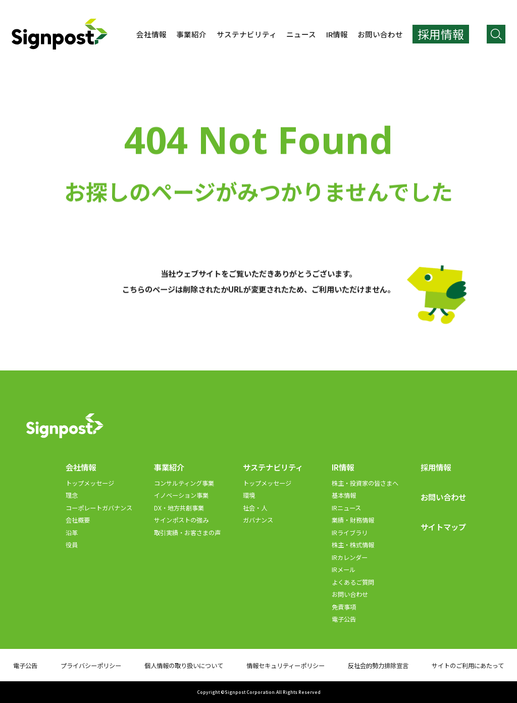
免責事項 (344, 607)
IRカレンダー (350, 557)
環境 (249, 495)
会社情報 (151, 34)
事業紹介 (191, 34)
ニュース (301, 34)
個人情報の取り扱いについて (183, 665)
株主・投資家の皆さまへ (365, 483)
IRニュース (346, 507)
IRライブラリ (350, 532)
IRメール (343, 569)
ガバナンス (258, 520)
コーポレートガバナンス (99, 507)
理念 (72, 495)
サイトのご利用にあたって (468, 665)
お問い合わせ (380, 34)
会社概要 (78, 520)
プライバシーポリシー (91, 665)
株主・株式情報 (353, 544)
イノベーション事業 (181, 495)
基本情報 (344, 495)
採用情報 (436, 467)
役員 (72, 544)
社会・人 (255, 507)
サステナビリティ (247, 34)
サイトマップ (443, 526)
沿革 (72, 532)
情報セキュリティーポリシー (285, 665)
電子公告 (344, 619)
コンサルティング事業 (184, 483)
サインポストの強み (181, 520)
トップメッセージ (90, 483)
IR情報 (337, 34)
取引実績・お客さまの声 (187, 532)
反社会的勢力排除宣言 (378, 665)
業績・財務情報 (353, 520)
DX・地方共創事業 (179, 507)
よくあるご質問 (353, 582)
